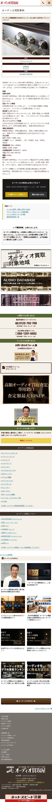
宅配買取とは (40, 782)
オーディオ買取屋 (6, 555)
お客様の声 (4, 728)
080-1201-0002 (21, 786)
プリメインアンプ (26, 61)
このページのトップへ (42, 708)
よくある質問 (5, 749)
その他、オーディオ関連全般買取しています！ (17, 506)
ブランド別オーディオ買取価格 (18, 212)
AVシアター (6, 491)
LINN (5, 543)
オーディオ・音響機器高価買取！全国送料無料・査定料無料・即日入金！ (9, 3)
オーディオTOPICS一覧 (27, 701)
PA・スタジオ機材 (8, 494)
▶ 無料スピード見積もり (16, 194)
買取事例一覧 (5, 733)
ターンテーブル (7, 481)
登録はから (26, 440)
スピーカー (6, 467)
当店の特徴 (4, 716)
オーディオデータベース (8, 742)
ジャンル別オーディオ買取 (16, 214)
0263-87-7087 (34, 784)
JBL (10, 522)
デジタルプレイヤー (9, 470)
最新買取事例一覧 (13, 217)
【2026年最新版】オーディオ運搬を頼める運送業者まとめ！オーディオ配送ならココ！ (39, 618)
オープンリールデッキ (10, 453)
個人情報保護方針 (6, 759)
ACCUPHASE (12, 519)
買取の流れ (4, 719)
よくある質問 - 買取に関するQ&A (18, 209)
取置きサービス (6, 723)
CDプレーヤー (7, 474)
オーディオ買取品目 (7, 738)
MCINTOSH (12, 536)
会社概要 (4, 752)
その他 (4, 501)
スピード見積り (6, 726)
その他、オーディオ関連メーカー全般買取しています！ (20, 547)
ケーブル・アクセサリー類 (11, 498)
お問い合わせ (5, 757)
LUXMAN (9, 540)
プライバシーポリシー (29, 775)
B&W (9, 533)
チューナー (6, 487)
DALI (5, 526)
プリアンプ (6, 460)
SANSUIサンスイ (26, 67)
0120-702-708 (16, 784)
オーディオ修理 (6, 721)
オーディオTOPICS (7, 745)
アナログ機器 (6, 477)
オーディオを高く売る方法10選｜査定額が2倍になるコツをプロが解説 (39, 683)
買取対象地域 (5, 740)
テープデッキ (6, 484)
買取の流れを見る (38, 194)
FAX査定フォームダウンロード (13, 368)
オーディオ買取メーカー (8, 735)
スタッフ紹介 (5, 754)
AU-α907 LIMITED (26, 74)
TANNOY (8, 529)
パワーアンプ (6, 463)
